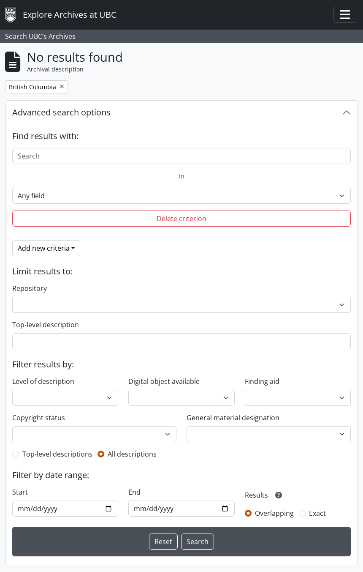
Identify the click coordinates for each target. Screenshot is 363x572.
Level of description (43, 381)
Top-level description (45, 324)
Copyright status (38, 417)
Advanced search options (61, 112)
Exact (317, 513)
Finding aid (262, 381)
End (134, 492)
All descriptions (132, 454)
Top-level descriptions (57, 454)
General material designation (233, 417)
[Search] (181, 156)
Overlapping (274, 513)
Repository (29, 288)
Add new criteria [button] (44, 248)
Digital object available (164, 381)
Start (20, 492)
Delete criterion (181, 218)
